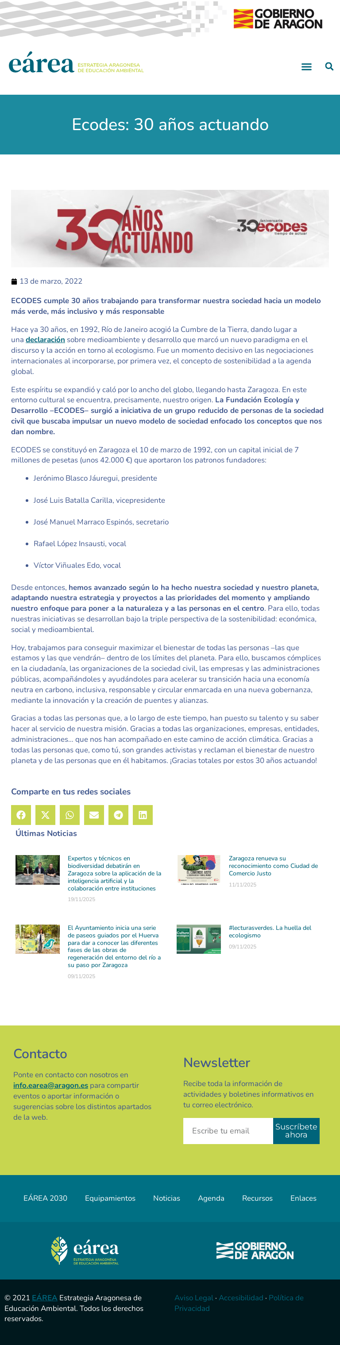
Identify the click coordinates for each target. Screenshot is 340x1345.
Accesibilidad (241, 1298)
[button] (306, 66)
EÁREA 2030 (45, 1198)
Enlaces (303, 1198)
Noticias (166, 1198)
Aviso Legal (193, 1298)
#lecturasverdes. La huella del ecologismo (270, 932)
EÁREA (45, 1298)
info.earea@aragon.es (50, 1085)
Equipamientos (110, 1198)
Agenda (211, 1198)
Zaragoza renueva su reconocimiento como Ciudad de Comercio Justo (273, 866)
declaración (45, 340)
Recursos (257, 1198)
